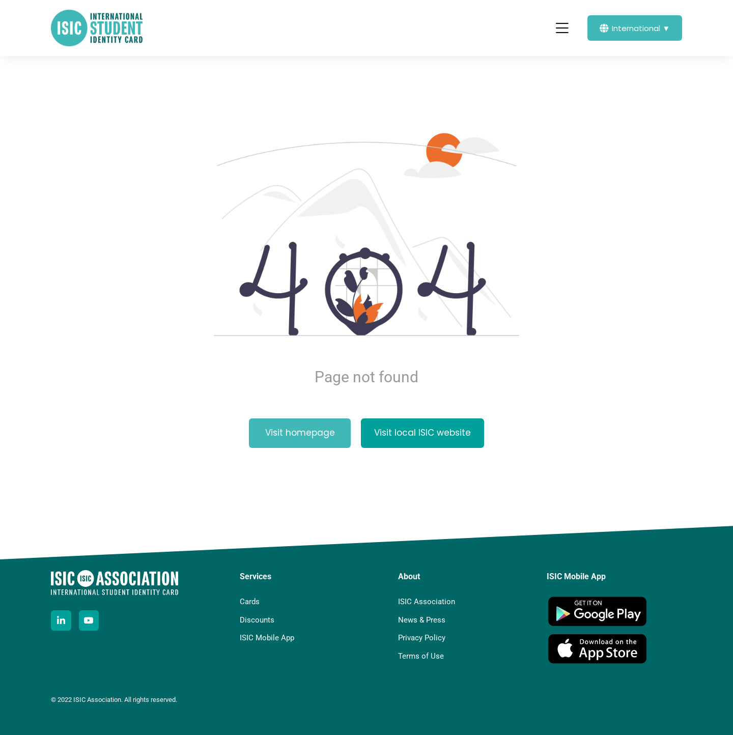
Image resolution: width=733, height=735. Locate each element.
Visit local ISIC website (422, 433)
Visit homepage (300, 433)
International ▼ (635, 28)
